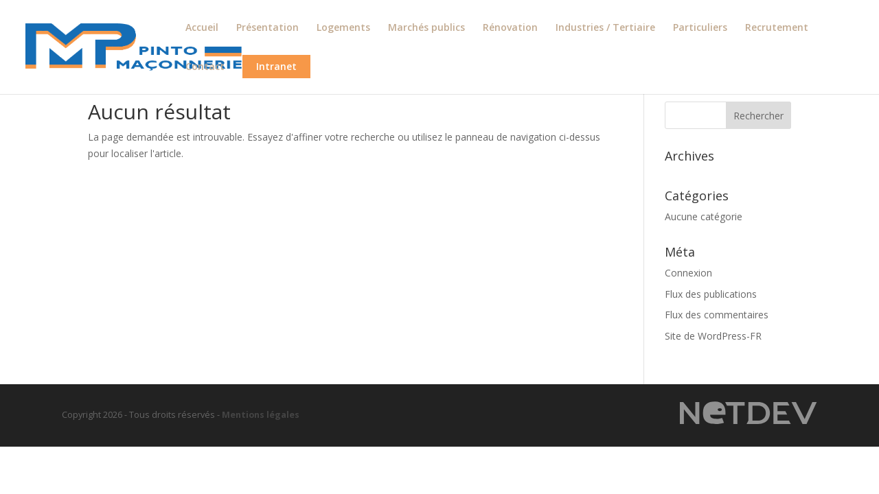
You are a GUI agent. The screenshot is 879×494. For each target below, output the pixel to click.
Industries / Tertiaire (605, 28)
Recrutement (776, 28)
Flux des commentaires (716, 314)
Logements (343, 28)
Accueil (201, 28)
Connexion (688, 272)
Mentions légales (260, 415)
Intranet (276, 66)
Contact (205, 67)
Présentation (267, 28)
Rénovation (510, 28)
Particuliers (700, 28)
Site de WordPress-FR (713, 335)
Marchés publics (426, 28)
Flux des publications (711, 294)
